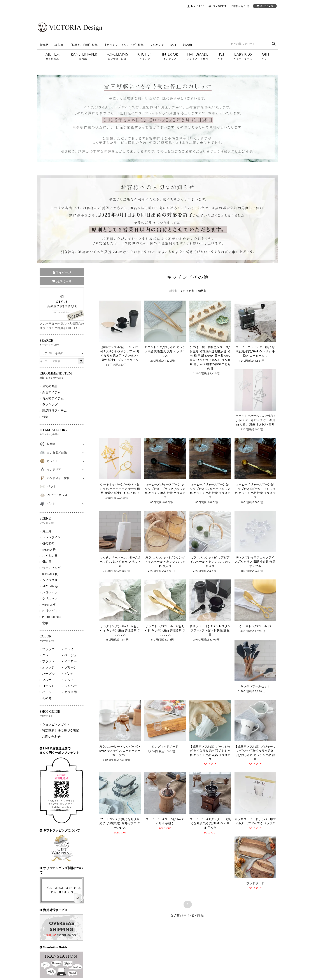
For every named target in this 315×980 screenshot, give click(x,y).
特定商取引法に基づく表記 (60, 730)
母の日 (46, 562)
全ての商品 (52, 59)
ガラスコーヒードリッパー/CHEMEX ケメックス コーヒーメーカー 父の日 (120, 751)
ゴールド (48, 686)
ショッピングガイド (56, 724)
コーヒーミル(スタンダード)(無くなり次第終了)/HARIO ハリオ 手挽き (210, 823)
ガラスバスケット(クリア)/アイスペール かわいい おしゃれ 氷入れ (210, 562)
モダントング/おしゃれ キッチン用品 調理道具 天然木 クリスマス (165, 351)
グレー (46, 655)
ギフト (266, 59)
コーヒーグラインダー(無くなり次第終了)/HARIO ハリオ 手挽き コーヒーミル (255, 351)
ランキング (157, 45)
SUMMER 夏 (50, 574)
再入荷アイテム (53, 398)
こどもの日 (50, 556)
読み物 (187, 45)
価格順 (202, 290)
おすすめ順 (187, 290)
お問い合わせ (51, 736)
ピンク (69, 674)
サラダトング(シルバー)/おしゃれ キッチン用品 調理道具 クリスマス (120, 630)
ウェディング (51, 568)
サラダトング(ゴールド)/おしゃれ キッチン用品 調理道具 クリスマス (165, 630)
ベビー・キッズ (243, 59)
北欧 (45, 623)
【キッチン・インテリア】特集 (124, 45)
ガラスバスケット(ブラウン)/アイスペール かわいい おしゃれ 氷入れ (165, 562)
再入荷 (58, 45)
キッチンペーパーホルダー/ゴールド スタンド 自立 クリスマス (120, 562)
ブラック (48, 649)
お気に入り (62, 281)
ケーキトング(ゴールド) (255, 626)
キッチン (145, 59)
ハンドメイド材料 (197, 59)
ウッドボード (255, 883)
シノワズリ (50, 580)
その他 (46, 698)
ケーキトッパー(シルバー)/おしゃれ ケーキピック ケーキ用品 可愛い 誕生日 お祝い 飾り (255, 420)
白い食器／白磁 (117, 59)
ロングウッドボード (165, 746)
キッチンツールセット (255, 686)
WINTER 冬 (49, 605)
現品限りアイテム (54, 411)
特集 (45, 417)
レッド (69, 680)
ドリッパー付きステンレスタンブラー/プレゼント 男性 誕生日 (210, 630)
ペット (222, 59)
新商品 (44, 45)
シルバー (71, 686)
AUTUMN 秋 (50, 586)
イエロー (71, 661)
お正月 (46, 531)
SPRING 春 (49, 549)
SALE (173, 45)
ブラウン (48, 661)
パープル (48, 674)
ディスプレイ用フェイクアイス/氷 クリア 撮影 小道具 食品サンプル (255, 562)
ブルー (46, 680)
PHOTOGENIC (51, 617)
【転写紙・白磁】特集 (83, 45)
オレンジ (48, 667)
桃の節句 (48, 543)
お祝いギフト (51, 611)
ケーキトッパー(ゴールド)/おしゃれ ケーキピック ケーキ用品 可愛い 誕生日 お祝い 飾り (120, 489)
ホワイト (71, 649)
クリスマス (50, 598)
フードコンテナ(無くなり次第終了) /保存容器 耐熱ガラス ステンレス (120, 823)
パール (46, 692)
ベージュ (71, 655)
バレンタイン (51, 537)
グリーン (71, 667)
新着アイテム (51, 392)
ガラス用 (71, 692)
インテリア (170, 59)
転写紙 (83, 59)
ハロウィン (50, 592)
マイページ (62, 272)
